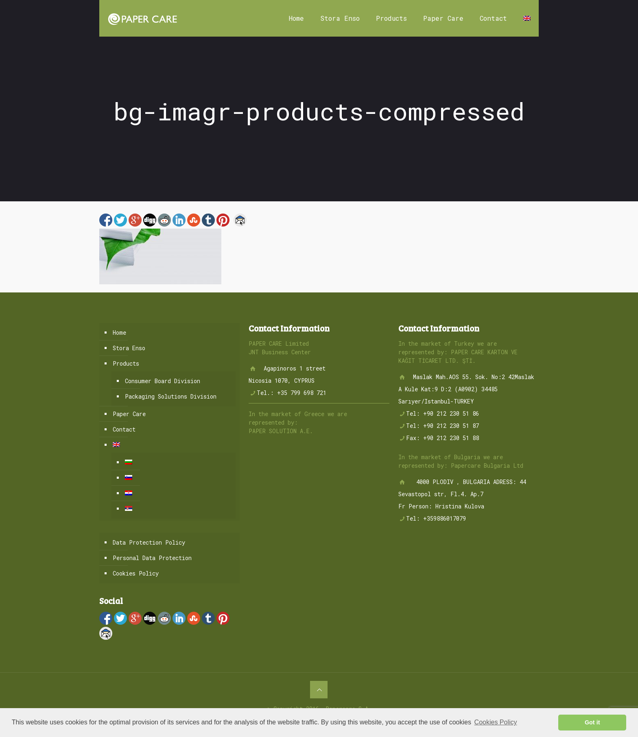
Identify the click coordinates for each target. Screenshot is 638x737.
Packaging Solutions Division (170, 396)
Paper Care (129, 414)
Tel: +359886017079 (436, 518)
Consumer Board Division (162, 381)
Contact (124, 429)
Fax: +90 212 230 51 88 (442, 438)
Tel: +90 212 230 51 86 (442, 413)
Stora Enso (129, 348)
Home (119, 332)
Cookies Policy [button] (495, 722)
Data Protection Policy (149, 542)
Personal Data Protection (152, 558)
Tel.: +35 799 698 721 (291, 393)
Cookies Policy (136, 573)
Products (126, 363)
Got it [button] (592, 722)
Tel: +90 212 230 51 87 (442, 426)
